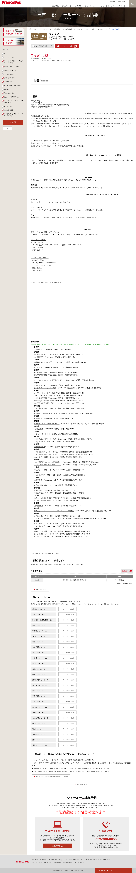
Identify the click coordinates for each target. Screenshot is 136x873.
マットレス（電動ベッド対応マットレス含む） (14, 63)
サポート (122, 6)
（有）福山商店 (39, 526)
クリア (7, 133)
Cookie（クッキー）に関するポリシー (97, 860)
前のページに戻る (82, 785)
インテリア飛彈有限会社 (43, 501)
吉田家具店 (38, 367)
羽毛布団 (7, 92)
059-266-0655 (106, 839)
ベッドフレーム (9, 58)
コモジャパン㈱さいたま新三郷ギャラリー (49, 380)
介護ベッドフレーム (11, 72)
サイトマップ (79, 862)
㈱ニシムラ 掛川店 (41, 457)
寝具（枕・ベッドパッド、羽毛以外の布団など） (14, 106)
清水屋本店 (38, 350)
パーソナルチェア (10, 76)
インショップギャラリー (106, 6)
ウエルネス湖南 (39, 475)
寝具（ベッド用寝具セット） (14, 101)
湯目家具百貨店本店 (41, 355)
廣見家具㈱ (38, 490)
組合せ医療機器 (9, 115)
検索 (132, 5)
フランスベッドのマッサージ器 (86, 29)
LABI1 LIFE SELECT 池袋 (43, 396)
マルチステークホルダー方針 (72, 860)
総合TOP (112, 1)
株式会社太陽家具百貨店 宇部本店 (47, 498)
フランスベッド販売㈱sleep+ (44, 519)
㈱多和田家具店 (39, 447)
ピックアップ (67, 6)
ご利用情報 (57, 862)
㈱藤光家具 (38, 480)
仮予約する (57, 846)
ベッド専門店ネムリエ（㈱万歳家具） (47, 462)
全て (5, 54)
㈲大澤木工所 (39, 357)
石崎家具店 (38, 419)
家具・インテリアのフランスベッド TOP (40, 29)
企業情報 (43, 860)
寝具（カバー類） (10, 96)
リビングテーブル (10, 80)
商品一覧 (6, 49)
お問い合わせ (121, 1)
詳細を (123, 571)
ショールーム (90, 6)
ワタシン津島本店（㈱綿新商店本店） (47, 465)
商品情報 (55, 6)
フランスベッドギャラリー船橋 (45, 388)
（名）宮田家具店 (40, 408)
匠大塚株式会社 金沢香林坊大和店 (47, 424)
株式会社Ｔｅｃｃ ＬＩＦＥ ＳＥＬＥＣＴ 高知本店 (54, 511)
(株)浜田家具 (38, 506)
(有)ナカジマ (38, 429)
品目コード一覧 (41, 590)
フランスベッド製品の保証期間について (45, 554)
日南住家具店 (39, 516)
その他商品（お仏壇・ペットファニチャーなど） (14, 120)
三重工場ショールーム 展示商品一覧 (64, 29)
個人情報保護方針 (54, 860)
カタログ (78, 6)
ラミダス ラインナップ (103, 29)
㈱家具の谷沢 (39, 493)
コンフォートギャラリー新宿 (44, 393)
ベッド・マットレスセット (13, 68)
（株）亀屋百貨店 (40, 398)
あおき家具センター (41, 534)
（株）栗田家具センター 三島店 (46, 455)
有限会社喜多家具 (40, 485)
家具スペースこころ (41, 524)
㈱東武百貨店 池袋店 (41, 401)
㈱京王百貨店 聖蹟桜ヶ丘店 (44, 403)
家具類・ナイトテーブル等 (13, 88)
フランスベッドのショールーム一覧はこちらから (53, 776)
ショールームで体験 (68, 46)
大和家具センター (40, 385)
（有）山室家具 (39, 442)
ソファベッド (8, 84)
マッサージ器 (8, 111)
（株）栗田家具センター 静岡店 (46, 452)
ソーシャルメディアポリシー (41, 862)
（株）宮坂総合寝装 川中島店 (45, 439)
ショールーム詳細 (68, 609)
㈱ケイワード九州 (40, 531)
